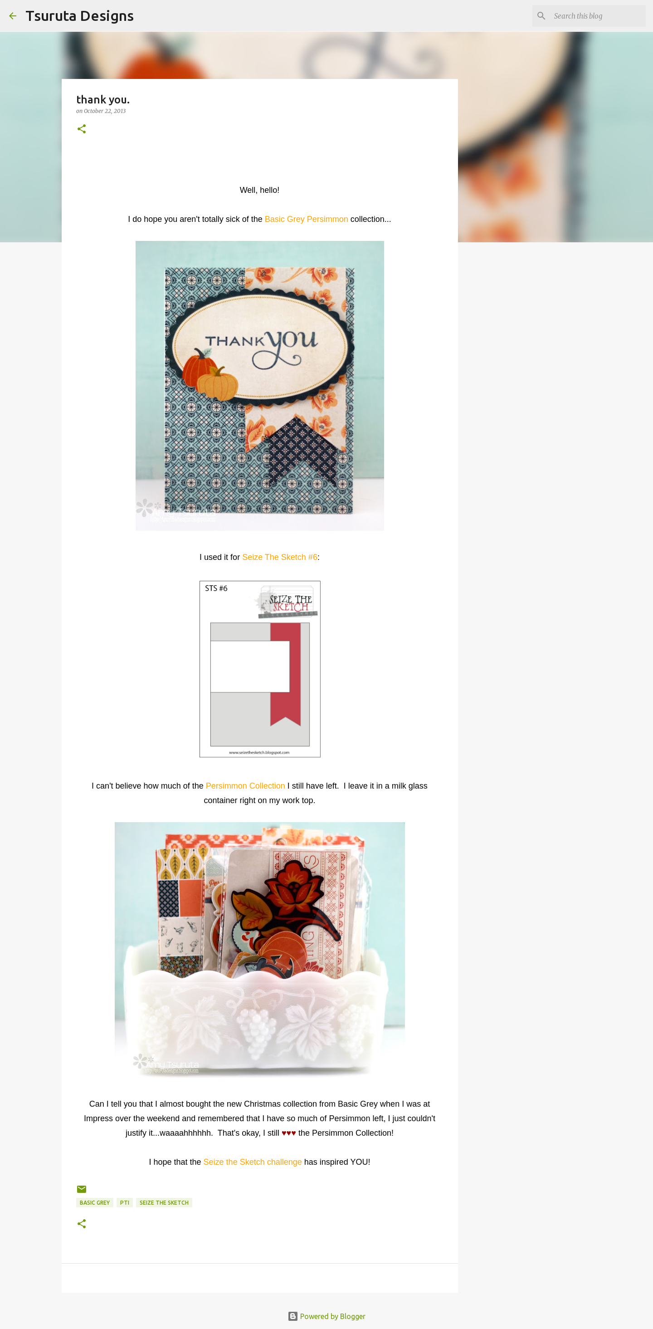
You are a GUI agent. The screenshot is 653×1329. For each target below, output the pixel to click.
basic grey (95, 1203)
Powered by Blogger (326, 1316)
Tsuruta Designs (79, 15)
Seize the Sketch (164, 1203)
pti (124, 1203)
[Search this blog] (598, 16)
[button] (81, 129)
